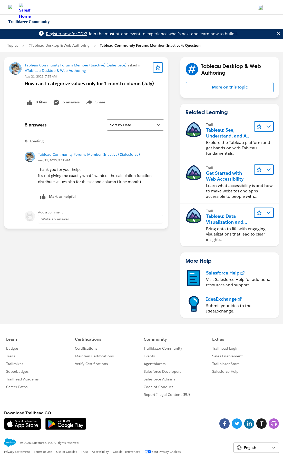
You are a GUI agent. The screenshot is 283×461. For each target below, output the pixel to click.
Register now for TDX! (66, 33)
